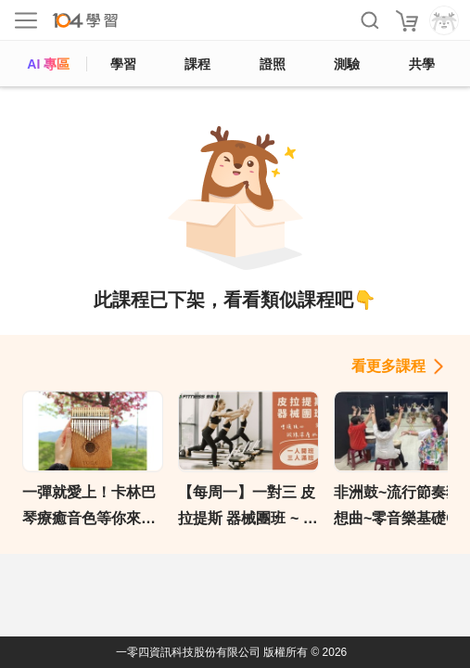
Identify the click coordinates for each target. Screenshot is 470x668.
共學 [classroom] (422, 64)
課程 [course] (197, 64)
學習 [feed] (123, 64)
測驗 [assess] (347, 64)
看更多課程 (388, 366)
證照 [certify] (273, 64)
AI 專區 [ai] (48, 64)
